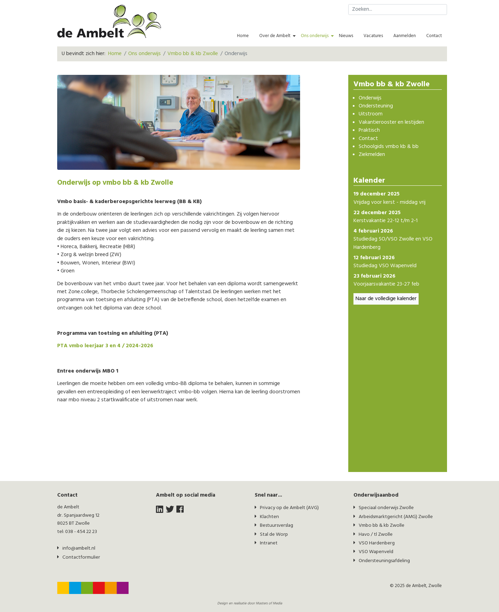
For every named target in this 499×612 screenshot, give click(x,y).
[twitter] (170, 510)
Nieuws (346, 36)
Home (243, 36)
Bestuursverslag (276, 526)
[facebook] (180, 510)
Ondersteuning (376, 106)
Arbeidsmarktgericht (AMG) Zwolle (396, 517)
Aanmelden (404, 36)
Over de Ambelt (274, 36)
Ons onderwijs (315, 36)
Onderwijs (370, 98)
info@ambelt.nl (78, 548)
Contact (434, 36)
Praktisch (369, 130)
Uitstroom (371, 114)
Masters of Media (269, 603)
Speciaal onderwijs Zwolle (386, 508)
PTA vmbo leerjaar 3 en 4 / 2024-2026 (105, 346)
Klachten (269, 517)
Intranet (269, 543)
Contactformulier (81, 557)
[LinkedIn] (159, 510)
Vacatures (373, 36)
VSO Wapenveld (376, 552)
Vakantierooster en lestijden (391, 122)
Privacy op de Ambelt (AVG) (289, 508)
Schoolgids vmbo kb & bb (389, 147)
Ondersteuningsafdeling (384, 561)
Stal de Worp (274, 535)
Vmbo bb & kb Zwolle (381, 526)
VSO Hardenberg (377, 543)
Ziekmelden (372, 155)
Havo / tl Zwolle (376, 535)
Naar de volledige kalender (386, 299)
